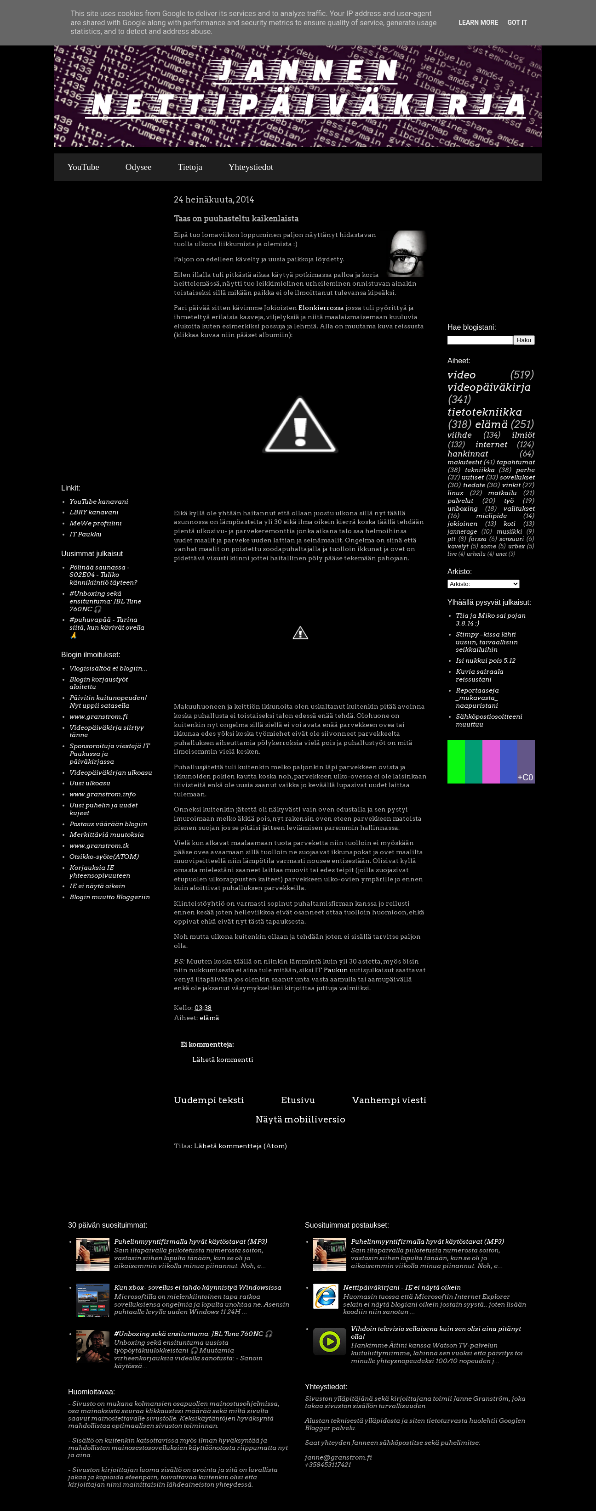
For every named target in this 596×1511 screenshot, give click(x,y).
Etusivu (298, 1099)
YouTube (83, 167)
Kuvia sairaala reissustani (480, 675)
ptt (451, 539)
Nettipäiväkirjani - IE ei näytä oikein (402, 1287)
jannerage (462, 531)
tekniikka (480, 470)
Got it (517, 22)
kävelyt (458, 546)
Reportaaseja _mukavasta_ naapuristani (477, 698)
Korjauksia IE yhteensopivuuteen (99, 871)
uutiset (473, 477)
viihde (459, 435)
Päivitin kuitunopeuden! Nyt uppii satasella (108, 701)
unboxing (462, 508)
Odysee (139, 167)
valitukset (519, 508)
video (461, 374)
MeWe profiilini (95, 523)
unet (501, 554)
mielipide (491, 515)
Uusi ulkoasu (89, 783)
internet (491, 444)
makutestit (464, 462)
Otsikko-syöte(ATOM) (104, 856)
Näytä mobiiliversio (300, 1119)
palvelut (460, 500)
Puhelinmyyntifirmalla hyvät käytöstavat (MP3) (191, 1241)
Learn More (478, 22)
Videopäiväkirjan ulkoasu (110, 772)
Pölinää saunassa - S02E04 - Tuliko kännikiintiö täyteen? (103, 575)
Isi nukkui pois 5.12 (486, 660)
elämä (209, 1017)
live (452, 554)
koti (510, 523)
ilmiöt (523, 435)
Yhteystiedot (251, 167)
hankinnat (467, 453)
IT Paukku (85, 534)
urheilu (476, 554)
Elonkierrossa (321, 307)
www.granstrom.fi (98, 716)
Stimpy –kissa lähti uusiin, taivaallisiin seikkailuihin (487, 642)
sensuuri (511, 539)
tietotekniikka (484, 412)
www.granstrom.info (102, 794)
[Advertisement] (88, 335)
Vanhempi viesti (389, 1099)
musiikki (509, 531)
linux (455, 492)
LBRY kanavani (94, 512)
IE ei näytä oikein (97, 886)
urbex (516, 546)
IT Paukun (331, 970)
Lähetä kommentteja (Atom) (240, 1146)
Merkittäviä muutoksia (106, 834)
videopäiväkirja (489, 387)
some (488, 546)
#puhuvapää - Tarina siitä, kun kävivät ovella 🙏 (106, 627)
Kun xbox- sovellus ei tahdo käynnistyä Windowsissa (197, 1287)
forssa (478, 539)
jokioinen (462, 523)
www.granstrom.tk (99, 845)
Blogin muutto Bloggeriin (109, 897)
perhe (525, 470)
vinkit (511, 485)
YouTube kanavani (98, 501)
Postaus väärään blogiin (108, 824)
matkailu (502, 492)
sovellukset (517, 477)
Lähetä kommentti (222, 1059)
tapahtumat (516, 462)
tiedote (474, 485)
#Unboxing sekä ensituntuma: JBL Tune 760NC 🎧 (105, 601)
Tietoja (190, 167)
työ (509, 500)
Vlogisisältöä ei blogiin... (108, 668)
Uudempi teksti (209, 1099)
